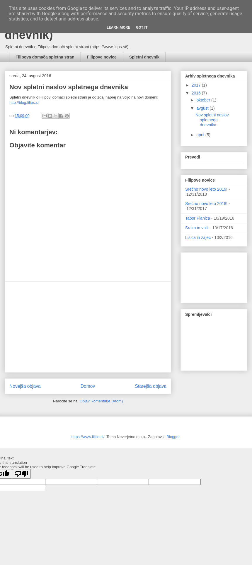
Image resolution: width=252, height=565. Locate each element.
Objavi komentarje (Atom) (101, 401)
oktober (203, 100)
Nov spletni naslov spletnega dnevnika (212, 120)
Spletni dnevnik (144, 57)
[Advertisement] (87, 327)
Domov (88, 386)
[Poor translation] (21, 474)
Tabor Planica (197, 218)
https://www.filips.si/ (88, 437)
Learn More (118, 27)
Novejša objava (25, 386)
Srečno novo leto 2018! (206, 203)
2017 (197, 85)
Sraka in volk (197, 227)
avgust (203, 108)
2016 (197, 93)
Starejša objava (151, 386)
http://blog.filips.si (24, 102)
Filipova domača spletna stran (45, 57)
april (200, 134)
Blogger (173, 437)
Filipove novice (102, 57)
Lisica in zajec (198, 237)
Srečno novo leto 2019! (206, 189)
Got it (142, 27)
